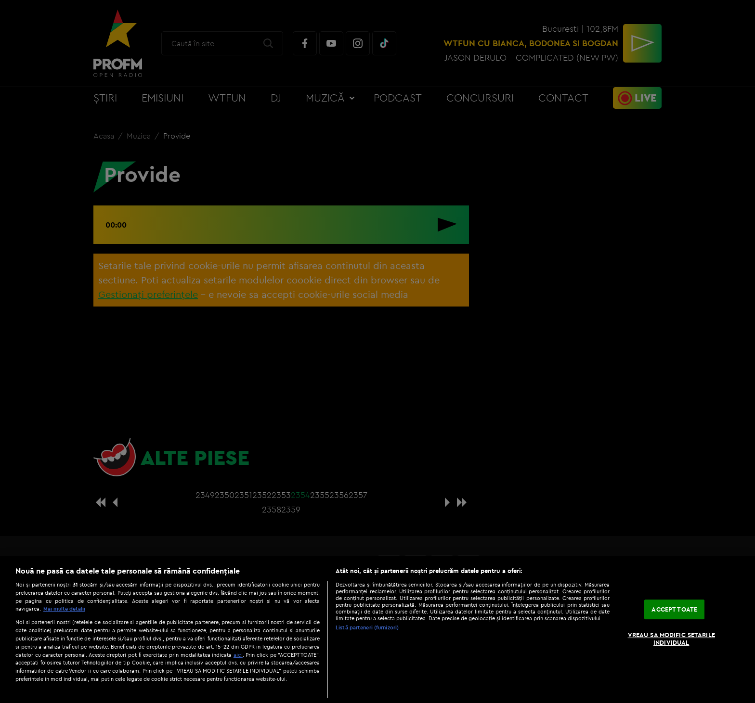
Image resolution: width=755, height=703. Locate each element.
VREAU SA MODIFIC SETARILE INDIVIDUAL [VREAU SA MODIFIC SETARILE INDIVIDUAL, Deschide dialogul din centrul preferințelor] (671, 638)
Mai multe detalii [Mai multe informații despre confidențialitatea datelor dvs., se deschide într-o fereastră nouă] (64, 608)
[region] (377, 629)
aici (238, 654)
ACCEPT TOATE (674, 609)
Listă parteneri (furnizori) (367, 627)
